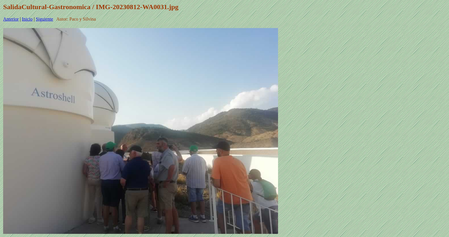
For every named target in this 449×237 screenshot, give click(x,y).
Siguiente (44, 19)
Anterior (11, 19)
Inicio (27, 19)
